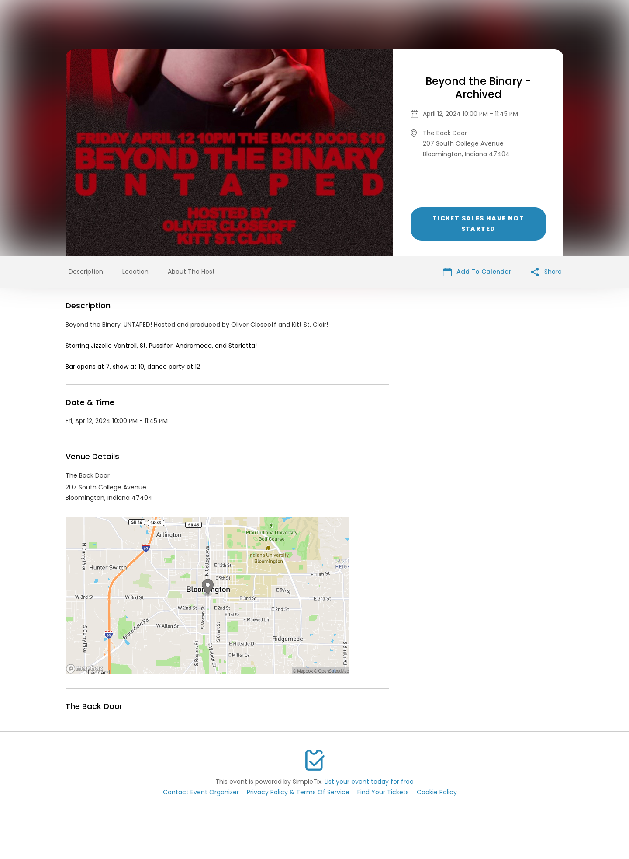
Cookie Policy (437, 792)
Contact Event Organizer (201, 792)
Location (135, 271)
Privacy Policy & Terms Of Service (298, 792)
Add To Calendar (477, 271)
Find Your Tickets (383, 792)
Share (546, 271)
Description (86, 271)
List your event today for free (369, 781)
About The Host (191, 271)
